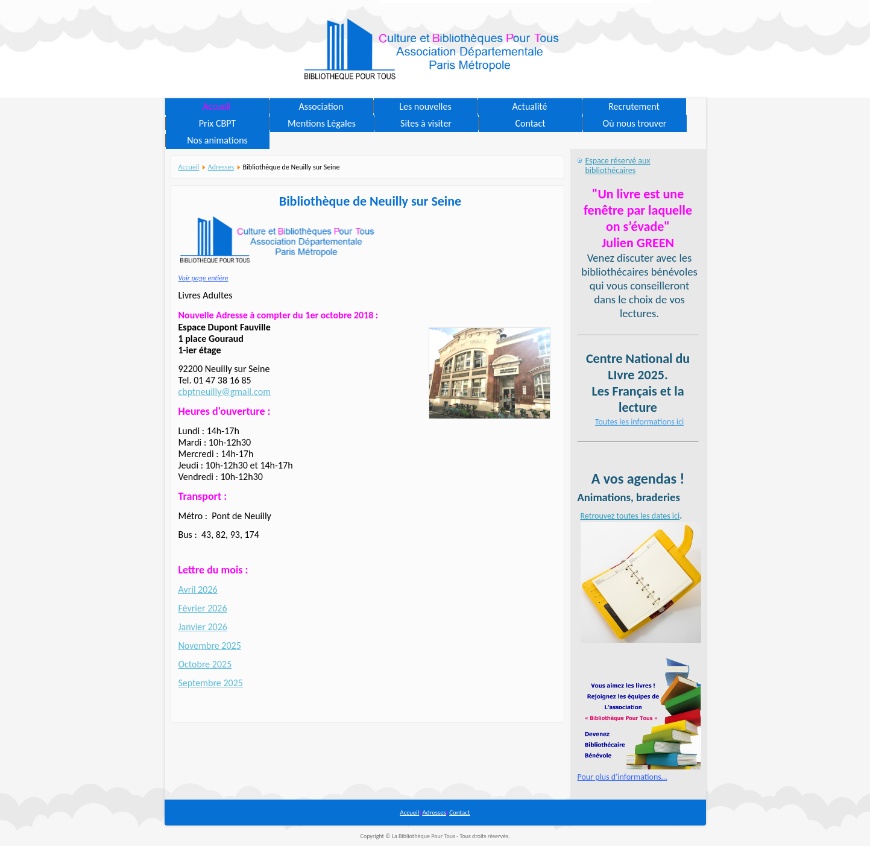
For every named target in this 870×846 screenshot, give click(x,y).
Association (321, 106)
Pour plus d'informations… (622, 777)
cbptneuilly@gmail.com (224, 391)
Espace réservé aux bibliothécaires (618, 165)
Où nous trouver (635, 123)
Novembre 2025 (209, 645)
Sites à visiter (426, 123)
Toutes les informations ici (639, 422)
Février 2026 (202, 608)
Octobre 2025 (205, 664)
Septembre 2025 (210, 683)
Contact (530, 123)
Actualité (529, 106)
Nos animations (217, 140)
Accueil (217, 106)
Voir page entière (203, 278)
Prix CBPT (217, 123)
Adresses (221, 167)
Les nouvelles (425, 106)
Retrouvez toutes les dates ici (630, 516)
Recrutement (634, 106)
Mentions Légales (322, 123)
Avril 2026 (198, 589)
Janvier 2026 (202, 627)
